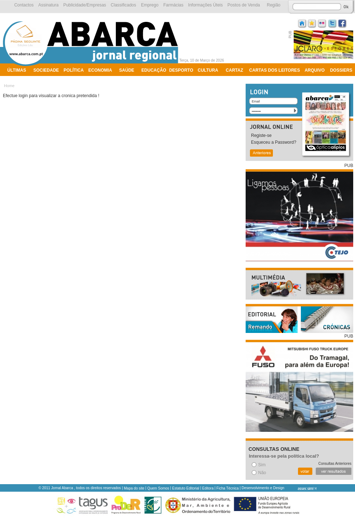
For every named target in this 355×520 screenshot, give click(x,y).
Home (9, 86)
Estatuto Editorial (185, 488)
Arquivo (314, 70)
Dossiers (341, 70)
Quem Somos (158, 488)
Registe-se (261, 135)
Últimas (16, 70)
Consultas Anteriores (334, 464)
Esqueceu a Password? (273, 142)
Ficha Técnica (228, 488)
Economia (100, 70)
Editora (208, 488)
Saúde (126, 70)
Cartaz (234, 70)
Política (73, 70)
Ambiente (19, 79)
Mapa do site (134, 488)
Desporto (181, 70)
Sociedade (46, 70)
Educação (153, 70)
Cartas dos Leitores (274, 70)
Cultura (208, 70)
